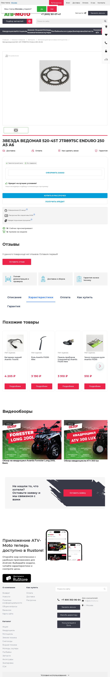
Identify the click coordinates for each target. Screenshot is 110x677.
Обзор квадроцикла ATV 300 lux (81, 461)
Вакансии (6, 610)
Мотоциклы (7, 634)
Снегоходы (7, 641)
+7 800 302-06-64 (71, 600)
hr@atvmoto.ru (91, 601)
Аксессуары (7, 659)
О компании (8, 587)
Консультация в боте (69, 624)
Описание (14, 297)
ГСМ (4, 667)
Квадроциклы (8, 630)
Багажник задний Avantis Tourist (13, 358)
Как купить (85, 297)
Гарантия (13, 306)
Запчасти (6, 656)
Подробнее (15, 386)
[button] (100, 366)
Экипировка (7, 663)
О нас (93, 3)
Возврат (6, 593)
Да (42, 9)
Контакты (101, 3)
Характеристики (40, 297)
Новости (6, 597)
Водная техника (9, 645)
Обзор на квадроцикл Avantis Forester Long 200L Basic (28, 461)
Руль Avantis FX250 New (40, 358)
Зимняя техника (9, 638)
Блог (68, 3)
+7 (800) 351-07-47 (51, 14)
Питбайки (6, 652)
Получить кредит (55, 201)
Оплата (85, 3)
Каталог (6, 621)
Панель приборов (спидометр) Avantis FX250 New (67, 359)
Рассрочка (57, 3)
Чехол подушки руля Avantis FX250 (94, 358)
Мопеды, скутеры (10, 648)
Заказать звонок (98, 13)
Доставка (76, 3)
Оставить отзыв (17, 262)
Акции (5, 627)
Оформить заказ (55, 173)
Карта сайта (7, 614)
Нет (52, 9)
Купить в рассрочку (55, 195)
